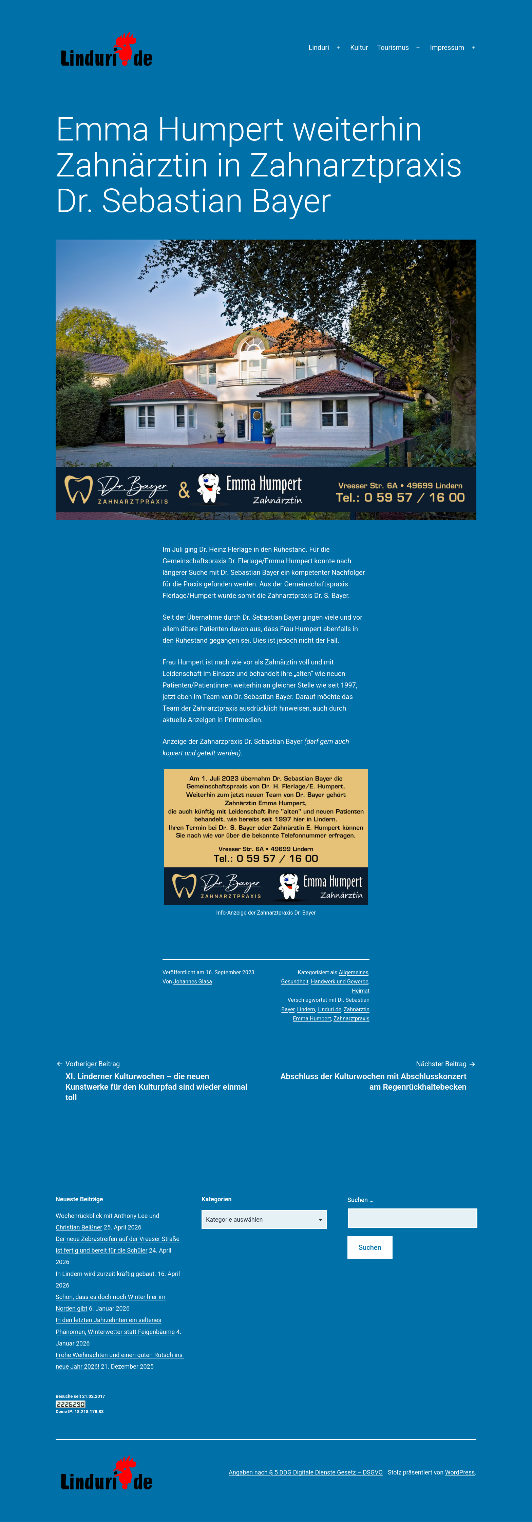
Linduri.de (329, 1009)
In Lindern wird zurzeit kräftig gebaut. (106, 1273)
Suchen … (360, 1199)
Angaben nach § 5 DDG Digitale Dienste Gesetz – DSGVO (306, 1472)
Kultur (359, 47)
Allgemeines (353, 972)
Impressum (447, 47)
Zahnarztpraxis (351, 1018)
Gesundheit (295, 981)
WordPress (460, 1472)
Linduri (318, 47)
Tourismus (393, 47)
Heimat (360, 991)
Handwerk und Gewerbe (339, 981)
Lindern (306, 1009)
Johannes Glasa (192, 981)
